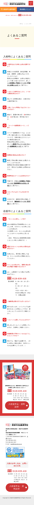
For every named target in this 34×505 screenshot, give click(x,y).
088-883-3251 (12, 440)
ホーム (21, 23)
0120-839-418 (20, 391)
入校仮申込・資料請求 (16, 405)
